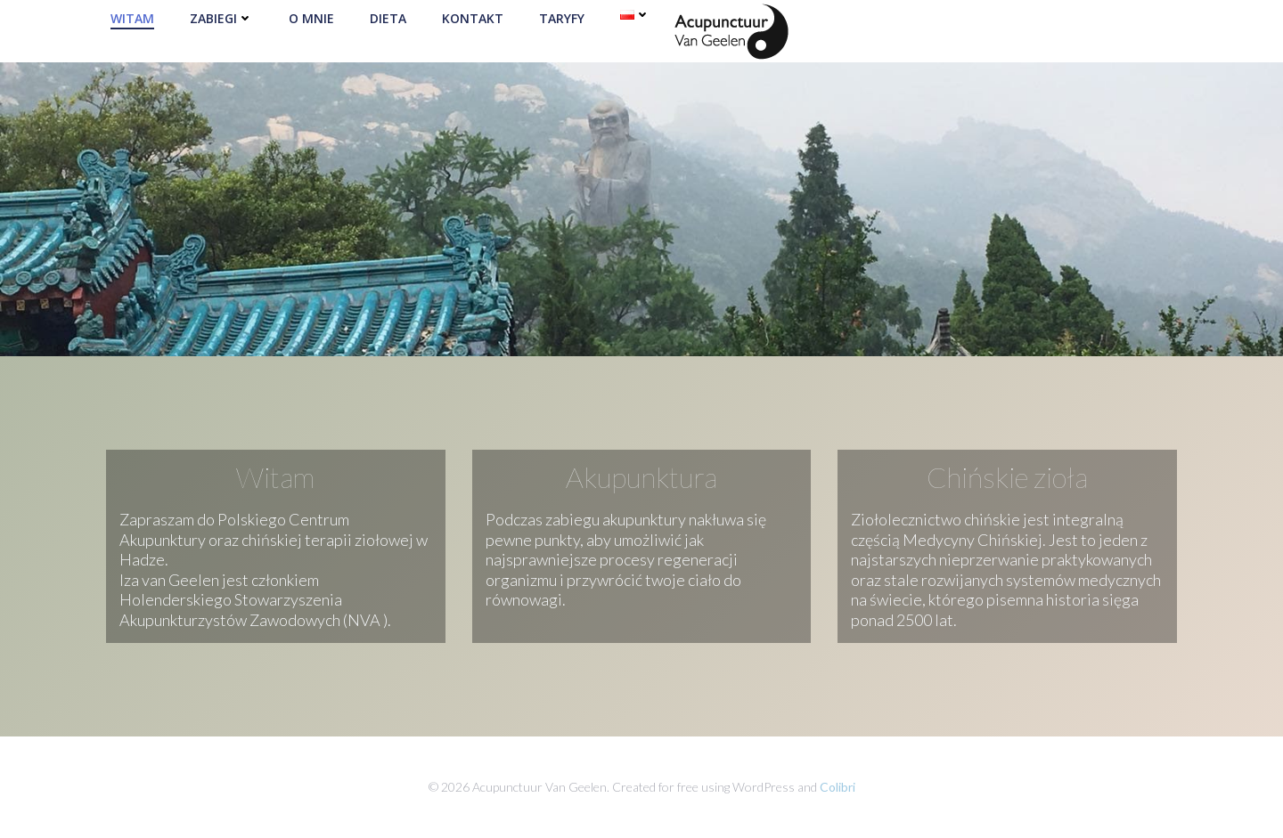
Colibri (837, 786)
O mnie (311, 18)
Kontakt (472, 18)
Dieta (388, 18)
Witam (132, 18)
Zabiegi (221, 18)
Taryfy (561, 18)
